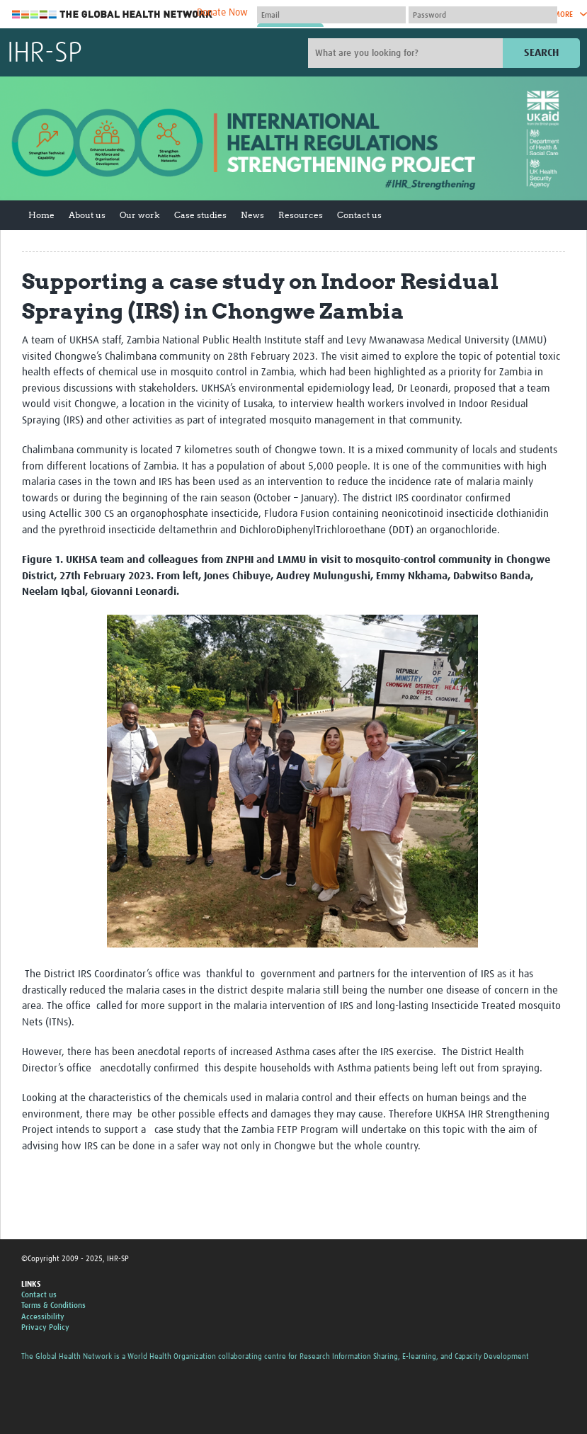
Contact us (359, 215)
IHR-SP (44, 54)
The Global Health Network (113, 14)
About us (87, 215)
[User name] (331, 14)
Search (541, 52)
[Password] (483, 14)
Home (41, 215)
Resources (300, 215)
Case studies (200, 215)
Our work (140, 215)
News (252, 215)
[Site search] (407, 53)
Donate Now (222, 13)
